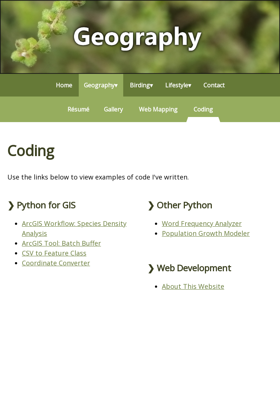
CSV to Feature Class (54, 253)
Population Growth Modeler (206, 233)
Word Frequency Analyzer (202, 223)
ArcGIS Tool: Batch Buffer (61, 243)
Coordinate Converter (56, 262)
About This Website (193, 286)
